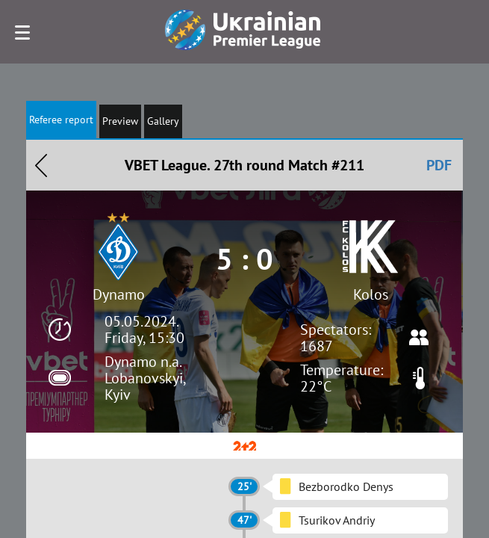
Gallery (163, 121)
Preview (120, 121)
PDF (439, 165)
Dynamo (119, 294)
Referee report (61, 119)
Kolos (370, 294)
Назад (41, 165)
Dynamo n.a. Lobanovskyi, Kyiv (145, 378)
